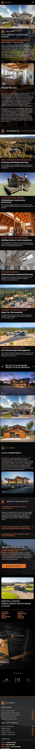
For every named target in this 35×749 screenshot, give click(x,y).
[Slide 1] (14, 26)
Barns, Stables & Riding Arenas (10, 715)
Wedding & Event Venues (8, 717)
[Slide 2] (17, 26)
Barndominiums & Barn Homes (10, 713)
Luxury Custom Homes (8, 711)
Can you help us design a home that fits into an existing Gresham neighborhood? (16, 527)
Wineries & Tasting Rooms (9, 719)
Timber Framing (5, 728)
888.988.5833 (10, 745)
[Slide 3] (20, 26)
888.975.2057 (11, 742)
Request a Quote (14, 566)
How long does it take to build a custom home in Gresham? (15, 535)
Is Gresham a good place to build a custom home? (14, 507)
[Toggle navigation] (32, 2)
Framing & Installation (8, 734)
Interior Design (5, 730)
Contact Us (5, 739)
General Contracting (8, 732)
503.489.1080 (16, 747)
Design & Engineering (7, 726)
